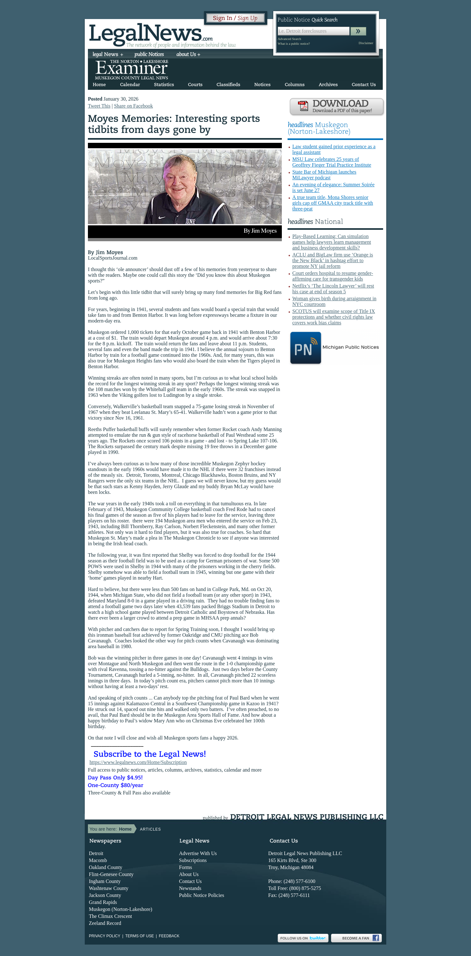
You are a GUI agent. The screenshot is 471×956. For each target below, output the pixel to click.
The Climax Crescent (110, 916)
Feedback (169, 936)
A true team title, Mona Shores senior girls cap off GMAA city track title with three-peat (332, 203)
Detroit (96, 853)
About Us (189, 874)
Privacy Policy (104, 936)
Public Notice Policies (201, 895)
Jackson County (105, 895)
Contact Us (190, 881)
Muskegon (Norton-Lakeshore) (120, 909)
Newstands (190, 888)
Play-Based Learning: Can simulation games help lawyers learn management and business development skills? (331, 242)
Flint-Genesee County (111, 874)
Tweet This (99, 106)
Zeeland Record (105, 923)
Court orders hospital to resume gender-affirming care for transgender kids (332, 276)
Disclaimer (366, 43)
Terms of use (139, 936)
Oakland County (105, 867)
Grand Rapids (103, 902)
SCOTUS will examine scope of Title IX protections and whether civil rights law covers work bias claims (333, 317)
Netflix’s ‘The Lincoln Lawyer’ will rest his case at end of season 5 (333, 288)
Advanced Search (289, 39)
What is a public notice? (294, 43)
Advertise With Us (198, 853)
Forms (185, 867)
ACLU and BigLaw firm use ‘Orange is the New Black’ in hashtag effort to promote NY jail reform (332, 260)
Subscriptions (193, 860)
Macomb (98, 860)
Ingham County (105, 881)
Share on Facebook (133, 106)
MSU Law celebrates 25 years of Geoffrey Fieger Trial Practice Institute (331, 162)
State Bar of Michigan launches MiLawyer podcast (324, 174)
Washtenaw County (108, 888)
